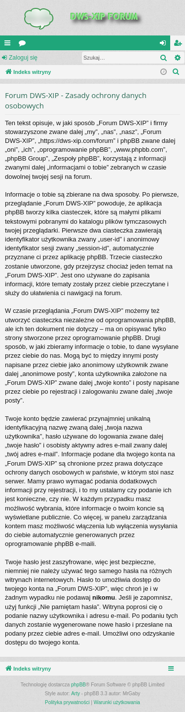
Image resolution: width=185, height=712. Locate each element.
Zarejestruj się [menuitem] (179, 44)
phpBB (78, 684)
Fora (24, 44)
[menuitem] (176, 72)
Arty (75, 693)
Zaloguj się (23, 57)
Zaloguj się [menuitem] (165, 44)
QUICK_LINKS (9, 44)
